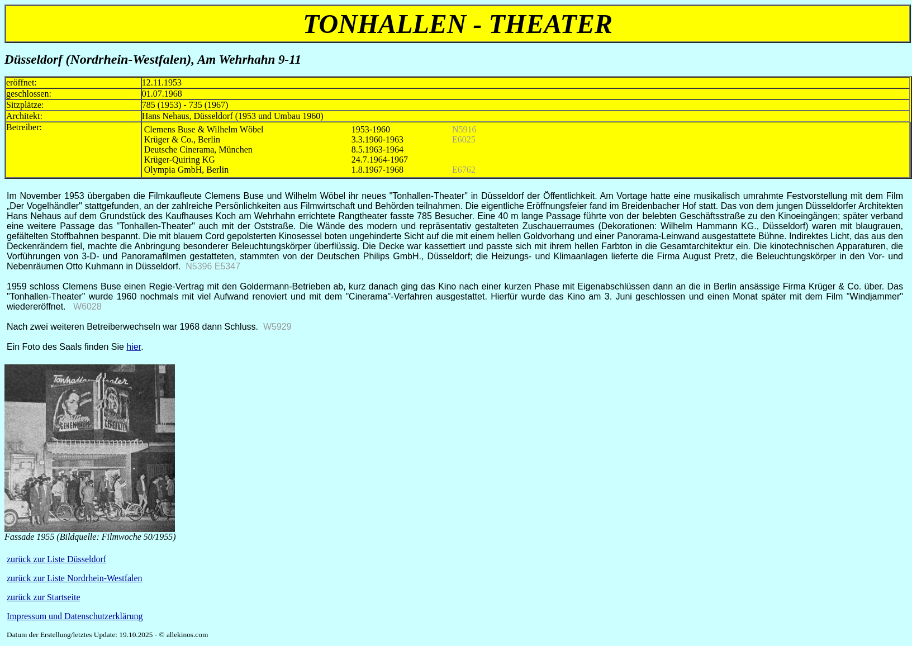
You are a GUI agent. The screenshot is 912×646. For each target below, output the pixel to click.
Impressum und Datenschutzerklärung (74, 616)
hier (133, 347)
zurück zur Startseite (43, 597)
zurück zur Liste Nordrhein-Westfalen (74, 578)
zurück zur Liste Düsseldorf (56, 559)
